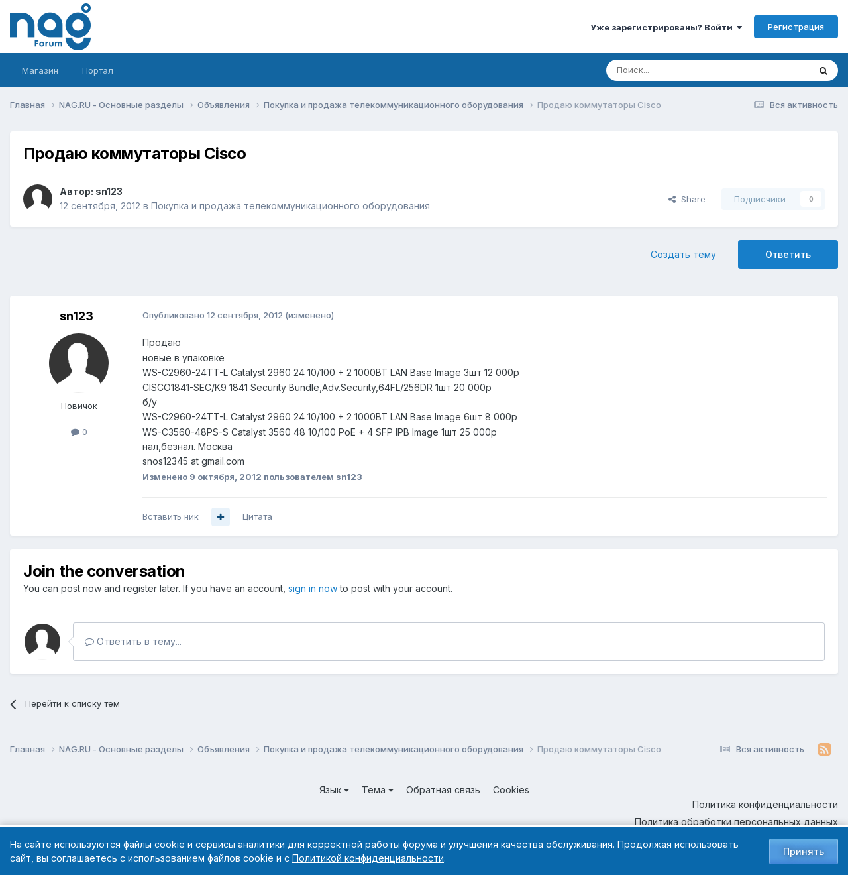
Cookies (511, 789)
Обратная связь (443, 789)
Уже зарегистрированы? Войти (666, 27)
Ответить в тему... (133, 641)
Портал (97, 70)
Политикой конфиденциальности (368, 858)
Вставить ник (170, 516)
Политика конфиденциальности (765, 804)
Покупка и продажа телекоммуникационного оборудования (290, 205)
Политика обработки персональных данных (736, 821)
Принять (803, 851)
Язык (334, 789)
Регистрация (796, 26)
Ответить (788, 254)
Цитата (257, 516)
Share (687, 199)
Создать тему (683, 254)
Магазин (40, 70)
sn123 (109, 191)
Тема (378, 789)
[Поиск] (671, 70)
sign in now (312, 588)
